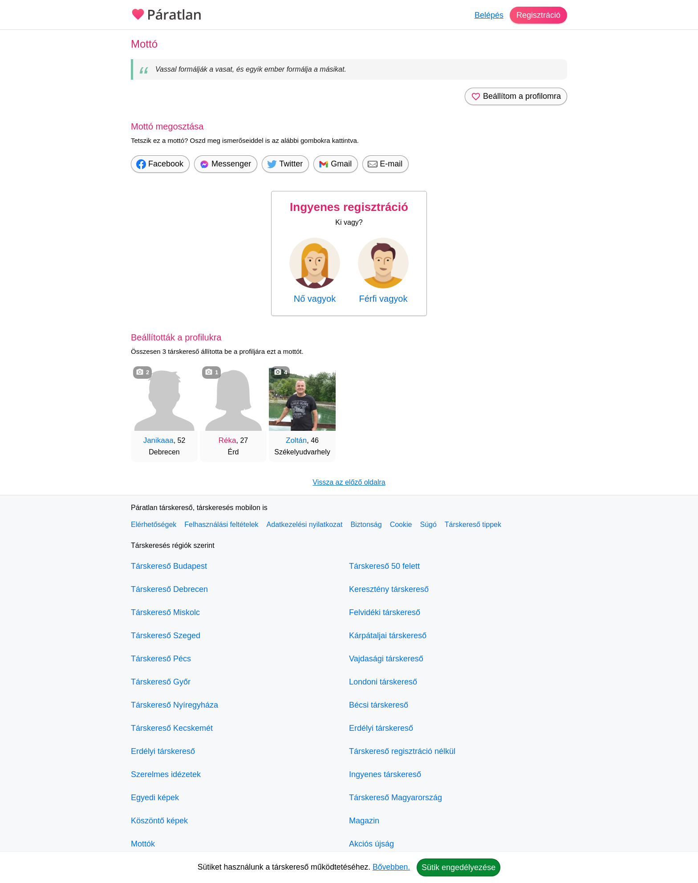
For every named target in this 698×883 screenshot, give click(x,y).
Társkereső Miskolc (165, 612)
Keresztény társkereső (389, 589)
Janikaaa (158, 440)
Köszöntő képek (159, 820)
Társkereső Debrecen (169, 589)
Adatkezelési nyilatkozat (305, 524)
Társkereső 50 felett (384, 566)
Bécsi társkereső (378, 705)
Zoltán (296, 440)
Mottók (143, 843)
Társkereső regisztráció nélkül (402, 751)
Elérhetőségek (153, 524)
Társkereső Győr (161, 681)
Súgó (428, 524)
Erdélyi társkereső (163, 751)
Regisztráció (538, 15)
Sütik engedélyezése (458, 867)
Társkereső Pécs (161, 658)
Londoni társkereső (383, 681)
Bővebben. (391, 867)
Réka (227, 440)
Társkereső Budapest (169, 566)
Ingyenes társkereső (385, 774)
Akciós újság (371, 843)
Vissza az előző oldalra (348, 482)
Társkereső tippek (473, 524)
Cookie (401, 524)
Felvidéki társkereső (384, 612)
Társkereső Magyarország (395, 797)
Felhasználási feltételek (221, 524)
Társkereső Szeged (165, 635)
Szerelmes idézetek (166, 774)
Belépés (489, 15)
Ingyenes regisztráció (349, 207)
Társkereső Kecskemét (172, 728)
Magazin (364, 820)
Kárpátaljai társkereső (387, 635)
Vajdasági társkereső (386, 658)
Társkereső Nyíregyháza (174, 705)
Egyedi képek (155, 797)
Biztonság (365, 524)
